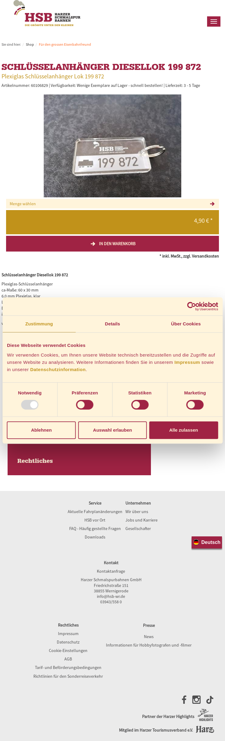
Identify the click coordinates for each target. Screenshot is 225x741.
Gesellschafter (138, 528)
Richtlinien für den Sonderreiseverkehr (68, 676)
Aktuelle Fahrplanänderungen (95, 511)
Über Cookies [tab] (186, 323)
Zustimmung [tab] (39, 323)
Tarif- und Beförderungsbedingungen (68, 667)
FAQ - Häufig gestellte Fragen (95, 528)
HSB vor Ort (94, 520)
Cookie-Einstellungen (68, 650)
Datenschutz (68, 642)
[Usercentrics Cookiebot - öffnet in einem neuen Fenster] (191, 306)
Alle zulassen (183, 430)
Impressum (187, 362)
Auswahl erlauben (112, 430)
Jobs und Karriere (141, 520)
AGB (68, 659)
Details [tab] (112, 323)
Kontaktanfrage (111, 571)
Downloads (95, 537)
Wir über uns (136, 511)
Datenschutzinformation (58, 369)
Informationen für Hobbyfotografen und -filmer (149, 645)
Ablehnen (41, 430)
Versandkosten (205, 256)
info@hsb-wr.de (111, 596)
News (149, 636)
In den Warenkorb (112, 244)
